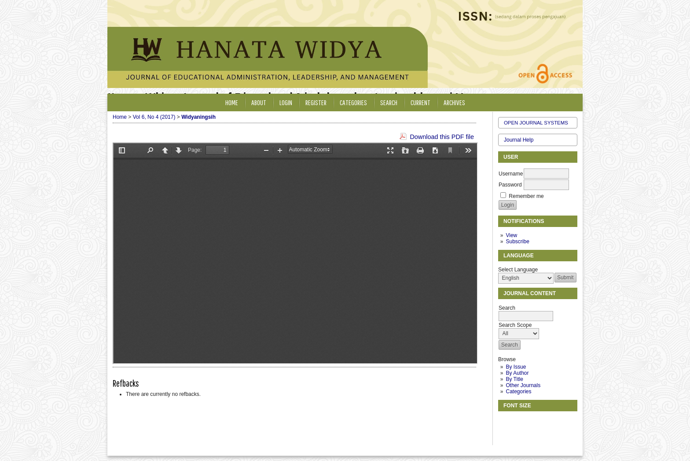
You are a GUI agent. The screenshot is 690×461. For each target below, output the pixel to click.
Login (285, 102)
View (511, 235)
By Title (514, 379)
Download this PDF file (442, 136)
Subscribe (517, 241)
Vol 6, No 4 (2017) (154, 117)
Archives (454, 102)
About (258, 102)
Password (510, 185)
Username (511, 174)
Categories (518, 391)
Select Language (518, 270)
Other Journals (523, 385)
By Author (517, 373)
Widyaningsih (198, 117)
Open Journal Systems (536, 122)
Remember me (526, 196)
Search (388, 102)
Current (420, 102)
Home (231, 102)
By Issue (516, 367)
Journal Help (518, 140)
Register (316, 102)
